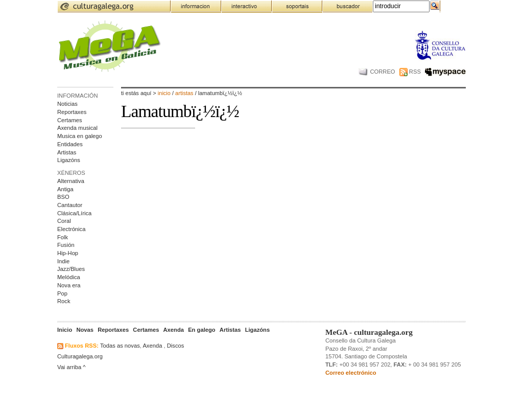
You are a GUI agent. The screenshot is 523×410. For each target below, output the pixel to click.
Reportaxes (71, 112)
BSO (63, 197)
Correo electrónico (350, 373)
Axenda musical (77, 128)
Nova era (68, 285)
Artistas (66, 152)
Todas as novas (120, 346)
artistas (185, 93)
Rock (63, 301)
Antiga (65, 189)
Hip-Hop (67, 253)
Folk (62, 237)
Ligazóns (68, 160)
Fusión (66, 245)
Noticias (67, 104)
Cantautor (69, 205)
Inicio (164, 93)
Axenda (152, 346)
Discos (175, 346)
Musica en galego (79, 136)
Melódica (68, 277)
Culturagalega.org (80, 356)
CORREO (376, 72)
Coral (64, 221)
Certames (69, 120)
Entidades (70, 144)
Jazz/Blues (71, 269)
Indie (63, 261)
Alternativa (70, 181)
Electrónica (71, 229)
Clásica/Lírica (74, 213)
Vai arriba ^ (71, 367)
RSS (410, 72)
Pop (62, 293)
